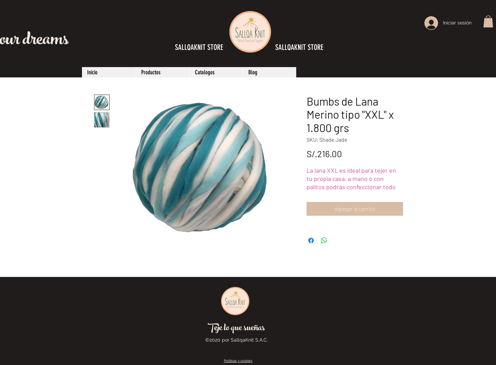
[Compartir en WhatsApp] (324, 240)
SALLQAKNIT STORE (299, 47)
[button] (488, 21)
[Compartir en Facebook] (311, 240)
